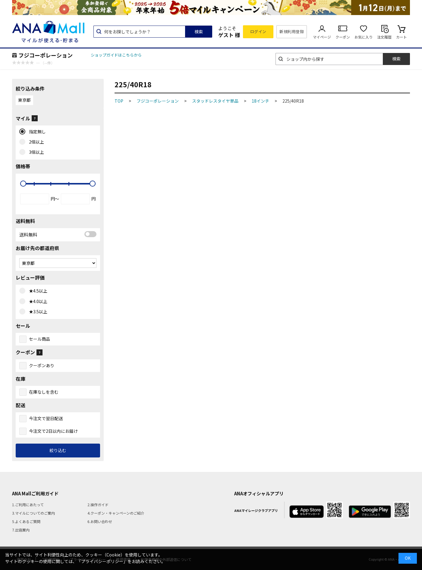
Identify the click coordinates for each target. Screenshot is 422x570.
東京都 (24, 100)
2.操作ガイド (98, 504)
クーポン (342, 36)
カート (401, 36)
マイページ (322, 36)
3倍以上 (35, 152)
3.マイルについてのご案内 (33, 513)
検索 (198, 32)
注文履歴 (384, 36)
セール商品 (39, 339)
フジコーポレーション (45, 55)
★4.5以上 (36, 291)
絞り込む (57, 450)
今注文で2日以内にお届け (53, 431)
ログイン (258, 31)
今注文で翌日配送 (46, 418)
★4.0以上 (36, 301)
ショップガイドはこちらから (116, 55)
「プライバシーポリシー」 (102, 561)
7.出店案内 (21, 529)
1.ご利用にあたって (28, 504)
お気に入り (363, 36)
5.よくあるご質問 (26, 521)
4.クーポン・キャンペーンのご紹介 (115, 513)
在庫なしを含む (43, 392)
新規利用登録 (291, 31)
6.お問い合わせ (99, 521)
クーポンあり (41, 365)
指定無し (36, 132)
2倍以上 (35, 142)
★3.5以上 (36, 311)
